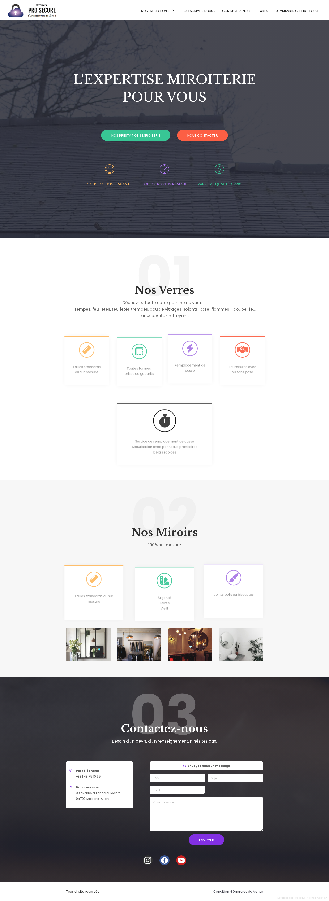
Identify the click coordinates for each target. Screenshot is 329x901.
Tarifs (263, 11)
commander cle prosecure (297, 11)
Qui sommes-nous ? (199, 11)
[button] (159, 10)
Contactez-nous (236, 11)
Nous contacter (202, 135)
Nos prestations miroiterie (135, 135)
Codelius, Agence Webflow (311, 898)
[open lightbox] (88, 647)
